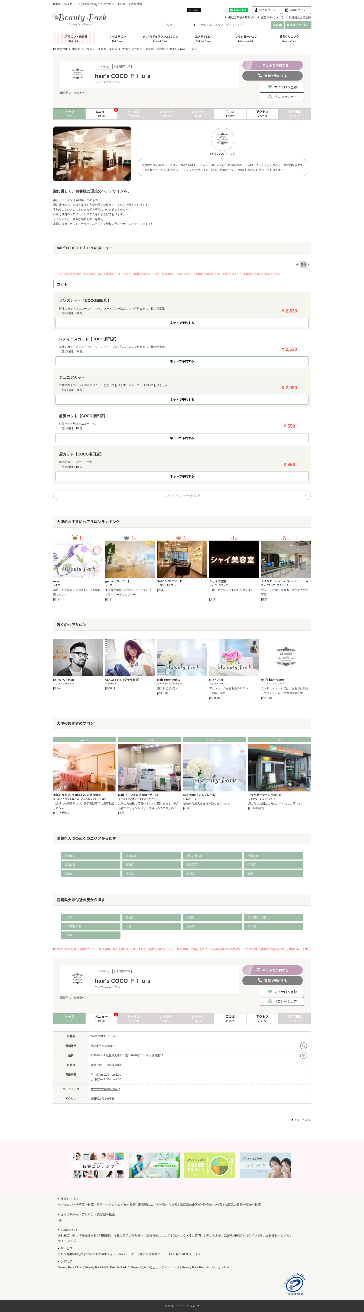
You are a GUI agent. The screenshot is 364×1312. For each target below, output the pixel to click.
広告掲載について (272, 17)
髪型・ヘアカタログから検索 (116, 1204)
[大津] (160, 590)
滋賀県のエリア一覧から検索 (157, 1204)
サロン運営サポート (153, 1254)
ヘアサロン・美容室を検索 (76, 1204)
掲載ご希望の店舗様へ (242, 17)
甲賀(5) (252, 864)
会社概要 (64, 1235)
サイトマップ (67, 1241)
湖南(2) (130, 873)
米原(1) (190, 873)
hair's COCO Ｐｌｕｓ (104, 1036)
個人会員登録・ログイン (276, 1235)
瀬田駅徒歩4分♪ (167, 688)
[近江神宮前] (256, 808)
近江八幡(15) (194, 855)
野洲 (250, 873)
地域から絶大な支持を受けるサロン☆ (207, 803)
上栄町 (69, 935)
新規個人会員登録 (300, 17)
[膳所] (264, 599)
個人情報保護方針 (84, 1235)
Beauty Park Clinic (70, 1267)
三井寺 (190, 926)
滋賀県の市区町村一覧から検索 (201, 1204)
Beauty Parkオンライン (185, 1254)
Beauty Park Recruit (195, 1267)
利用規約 (105, 1235)
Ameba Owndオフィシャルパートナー (111, 1254)
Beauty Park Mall (96, 1267)
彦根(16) (131, 855)
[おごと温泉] (61, 812)
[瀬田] (121, 812)
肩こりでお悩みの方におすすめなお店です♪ (275, 803)
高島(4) (69, 873)
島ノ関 (251, 926)
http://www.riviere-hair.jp (105, 1089)
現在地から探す (298, 24)
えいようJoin (220, 1267)
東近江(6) (192, 864)
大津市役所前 (73, 926)
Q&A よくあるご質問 (187, 1235)
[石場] (56, 599)
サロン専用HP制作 (70, 1254)
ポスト (194, 10)
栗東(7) (130, 864)
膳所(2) (130, 917)
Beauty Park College (124, 1267)
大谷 (128, 926)
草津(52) (70, 855)
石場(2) (190, 917)
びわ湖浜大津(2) (257, 917)
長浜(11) (70, 864)
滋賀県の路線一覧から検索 (243, 1204)
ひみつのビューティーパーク (159, 1267)
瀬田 (61, 1220)
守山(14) (252, 855)
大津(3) (69, 917)
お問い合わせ (212, 1235)
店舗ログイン (297, 10)
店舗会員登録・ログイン (240, 1235)
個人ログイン (267, 10)
